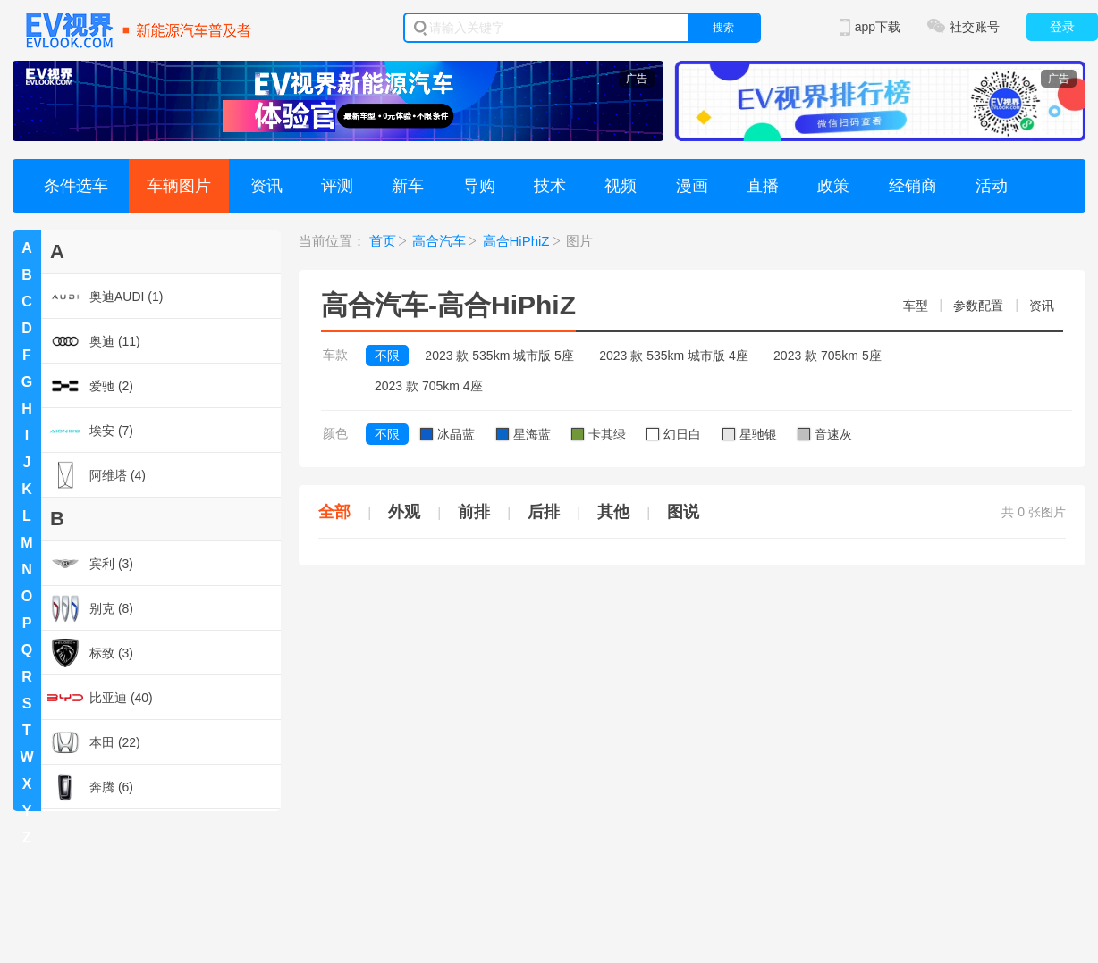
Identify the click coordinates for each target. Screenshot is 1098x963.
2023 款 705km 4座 (429, 386)
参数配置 (978, 305)
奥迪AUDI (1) (105, 296)
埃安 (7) (90, 430)
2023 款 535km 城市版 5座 (499, 355)
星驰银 (749, 434)
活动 (992, 186)
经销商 (913, 186)
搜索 (723, 27)
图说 (683, 512)
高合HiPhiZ (516, 240)
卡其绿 (598, 434)
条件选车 (76, 186)
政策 (833, 186)
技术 (550, 186)
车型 (915, 305)
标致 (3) (90, 653)
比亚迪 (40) (100, 698)
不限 (387, 355)
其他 (613, 512)
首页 (382, 240)
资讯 (266, 186)
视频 (620, 186)
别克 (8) (90, 608)
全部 (334, 512)
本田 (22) (93, 742)
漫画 (692, 186)
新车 (408, 186)
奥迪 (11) (93, 341)
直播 (763, 186)
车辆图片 (179, 186)
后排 (544, 512)
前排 (474, 512)
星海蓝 (523, 434)
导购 (479, 186)
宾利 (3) (90, 564)
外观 (404, 512)
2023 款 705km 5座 (827, 355)
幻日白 (673, 434)
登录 (1062, 27)
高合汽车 (439, 240)
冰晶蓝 (447, 434)
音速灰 (825, 434)
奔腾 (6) (90, 787)
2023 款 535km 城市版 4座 (673, 355)
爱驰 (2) (90, 386)
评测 (337, 186)
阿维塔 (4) (96, 475)
